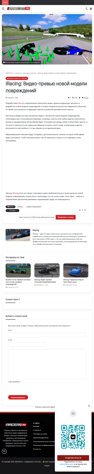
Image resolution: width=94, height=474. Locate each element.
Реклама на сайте (40, 434)
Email (10, 340)
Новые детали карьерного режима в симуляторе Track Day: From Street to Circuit (40, 2)
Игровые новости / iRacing (17, 78)
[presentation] (26, 389)
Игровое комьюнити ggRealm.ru (47, 407)
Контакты (37, 449)
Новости (18, 73)
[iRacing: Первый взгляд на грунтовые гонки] (75, 270)
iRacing (21, 103)
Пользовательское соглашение (45, 441)
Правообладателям (40, 438)
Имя (10, 330)
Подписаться (73, 458)
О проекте (37, 430)
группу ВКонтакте (66, 464)
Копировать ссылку (66, 217)
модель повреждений (34, 207)
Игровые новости (29, 73)
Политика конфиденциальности (45, 445)
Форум (86, 98)
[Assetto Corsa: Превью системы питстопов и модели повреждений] (18, 270)
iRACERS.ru (10, 73)
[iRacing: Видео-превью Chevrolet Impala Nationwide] (46, 270)
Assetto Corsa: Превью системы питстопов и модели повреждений (18, 282)
